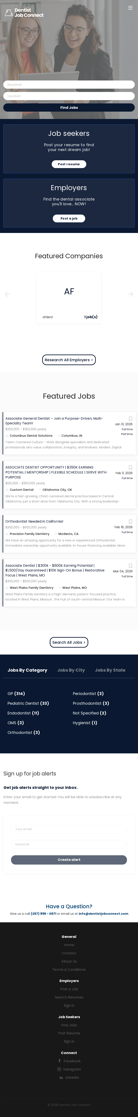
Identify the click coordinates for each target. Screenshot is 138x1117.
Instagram (72, 1069)
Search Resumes (69, 997)
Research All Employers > (69, 360)
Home (69, 944)
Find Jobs (69, 107)
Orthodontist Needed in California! (34, 521)
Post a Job (69, 989)
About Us (69, 961)
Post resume (69, 164)
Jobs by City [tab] (71, 670)
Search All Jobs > (69, 642)
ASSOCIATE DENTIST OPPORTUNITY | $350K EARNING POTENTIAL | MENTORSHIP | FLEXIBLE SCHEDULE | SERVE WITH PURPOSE (55, 472)
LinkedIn (72, 1077)
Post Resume (69, 1033)
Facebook (72, 1061)
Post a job (69, 218)
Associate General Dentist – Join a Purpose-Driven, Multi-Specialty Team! (54, 421)
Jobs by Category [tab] (27, 670)
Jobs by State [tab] (110, 670)
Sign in (69, 1005)
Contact (69, 953)
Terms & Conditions (69, 969)
